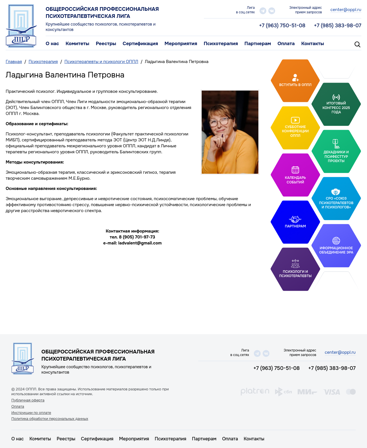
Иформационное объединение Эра (336, 250)
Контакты (312, 44)
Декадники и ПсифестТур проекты (336, 156)
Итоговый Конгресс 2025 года (336, 107)
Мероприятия (180, 44)
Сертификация (140, 44)
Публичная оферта (28, 400)
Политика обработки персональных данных (49, 418)
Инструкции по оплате (31, 413)
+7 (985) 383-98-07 (337, 25)
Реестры (106, 44)
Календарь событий (295, 180)
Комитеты (77, 44)
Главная (14, 61)
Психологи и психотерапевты (295, 274)
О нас (52, 44)
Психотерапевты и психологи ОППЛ (101, 61)
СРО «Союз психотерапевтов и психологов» (336, 203)
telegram (263, 10)
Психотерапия (221, 44)
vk (271, 10)
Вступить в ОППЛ (295, 85)
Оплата (286, 44)
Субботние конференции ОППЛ (295, 131)
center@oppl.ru (345, 9)
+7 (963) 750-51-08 (282, 25)
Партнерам (257, 44)
